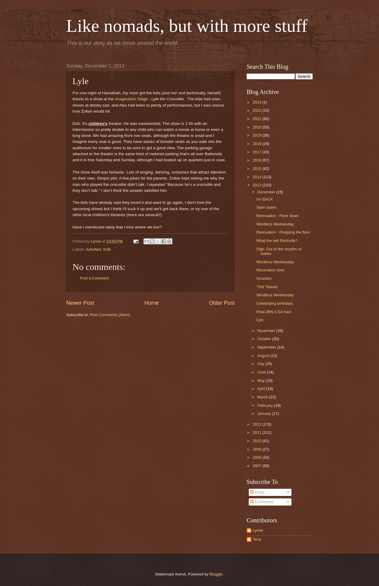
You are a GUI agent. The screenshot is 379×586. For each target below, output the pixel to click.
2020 (257, 127)
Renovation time (270, 270)
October (264, 339)
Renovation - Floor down (277, 215)
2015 (257, 168)
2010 (257, 441)
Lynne (258, 530)
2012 (257, 424)
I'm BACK (264, 199)
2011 (257, 432)
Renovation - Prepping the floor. (283, 232)
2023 (257, 102)
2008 (257, 457)
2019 (257, 135)
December (266, 192)
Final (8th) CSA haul (273, 312)
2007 (257, 466)
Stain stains (266, 207)
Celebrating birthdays (274, 303)
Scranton (264, 278)
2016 (257, 160)
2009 (257, 449)
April (261, 388)
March (263, 397)
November (266, 330)
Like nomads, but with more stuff (186, 26)
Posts (257, 492)
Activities (93, 249)
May (261, 380)
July (261, 363)
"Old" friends (267, 287)
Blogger (216, 574)
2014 (257, 177)
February (265, 405)
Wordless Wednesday (275, 224)
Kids (107, 249)
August (263, 355)
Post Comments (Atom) (110, 315)
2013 (257, 185)
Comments (261, 502)
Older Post (222, 303)
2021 (257, 118)
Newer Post (80, 303)
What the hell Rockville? (276, 240)
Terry (257, 539)
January (264, 413)
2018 (257, 143)
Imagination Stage (131, 99)
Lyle (259, 320)
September (267, 347)
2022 (257, 110)
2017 (257, 152)
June (262, 372)
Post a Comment (94, 278)
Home (151, 303)
